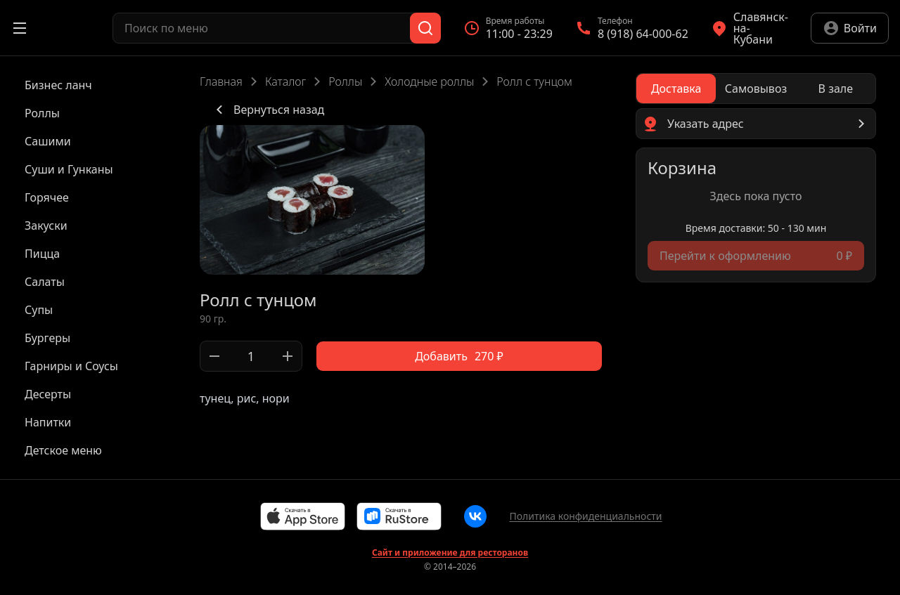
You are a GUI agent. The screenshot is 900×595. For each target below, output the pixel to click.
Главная (221, 81)
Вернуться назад (267, 109)
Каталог (285, 81)
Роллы (345, 81)
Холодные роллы (429, 81)
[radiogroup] (756, 88)
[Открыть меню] (19, 28)
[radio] (676, 88)
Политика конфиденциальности (585, 516)
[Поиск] (425, 28)
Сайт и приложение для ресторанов (450, 552)
